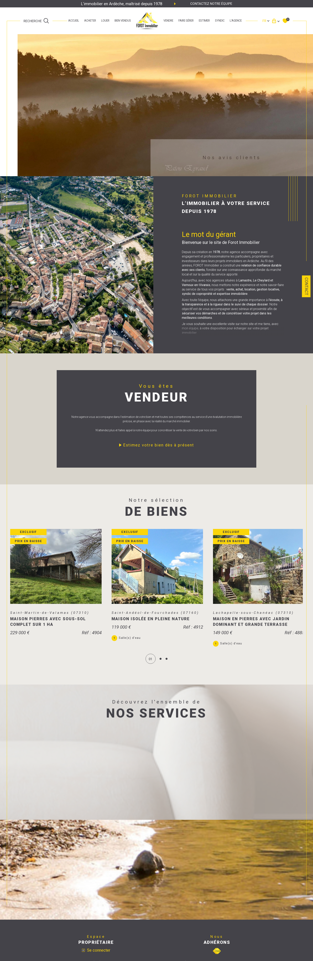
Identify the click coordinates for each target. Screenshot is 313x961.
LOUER (105, 20)
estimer (204, 20)
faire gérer (186, 20)
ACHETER (90, 20)
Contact (306, 286)
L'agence (236, 20)
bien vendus (123, 20)
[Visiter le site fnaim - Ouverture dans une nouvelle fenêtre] (217, 954)
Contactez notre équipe (211, 4)
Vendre (168, 20)
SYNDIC (220, 20)
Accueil (73, 20)
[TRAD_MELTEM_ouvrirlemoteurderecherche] (36, 21)
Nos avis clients (232, 157)
